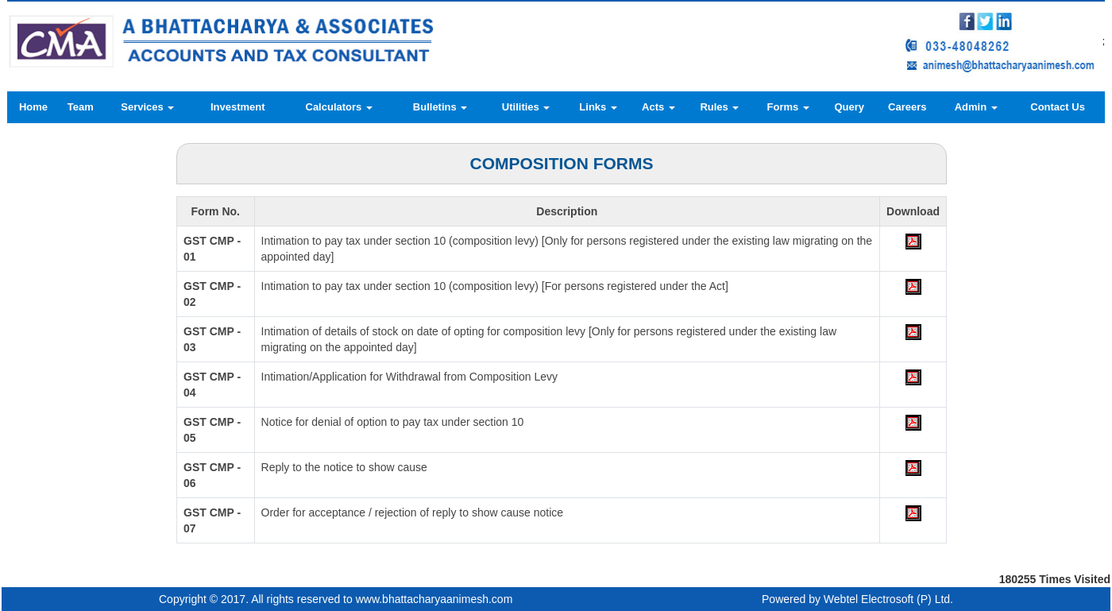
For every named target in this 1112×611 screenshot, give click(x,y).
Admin (976, 107)
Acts (658, 107)
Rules (719, 107)
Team (81, 107)
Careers (907, 107)
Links (598, 107)
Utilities (526, 107)
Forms (788, 107)
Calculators (339, 107)
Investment (237, 107)
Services (147, 107)
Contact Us (1057, 107)
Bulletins (440, 107)
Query (849, 107)
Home (33, 107)
